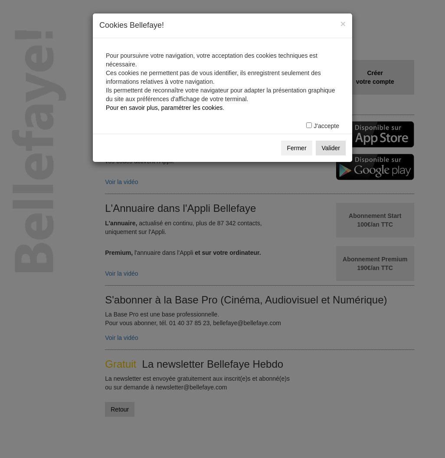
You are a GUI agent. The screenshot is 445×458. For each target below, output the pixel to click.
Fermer (296, 148)
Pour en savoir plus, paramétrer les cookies (164, 107)
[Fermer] (343, 23)
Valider (330, 148)
